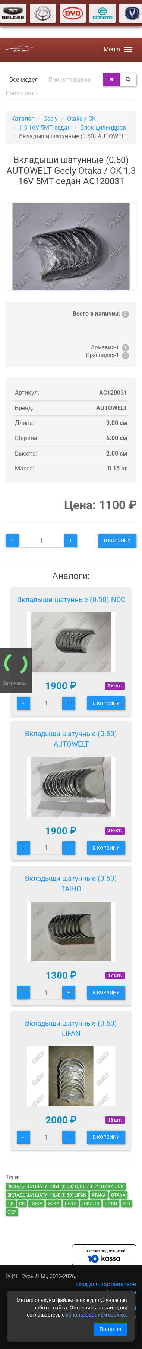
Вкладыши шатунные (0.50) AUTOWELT (71, 738)
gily (11, 1212)
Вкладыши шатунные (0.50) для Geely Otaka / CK (65, 1186)
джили (91, 1203)
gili (126, 1203)
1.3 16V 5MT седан (45, 127)
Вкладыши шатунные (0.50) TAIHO (71, 883)
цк (10, 1203)
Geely (50, 118)
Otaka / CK (81, 118)
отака (118, 1195)
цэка (36, 1203)
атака (99, 1195)
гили (111, 1203)
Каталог (22, 118)
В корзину (117, 540)
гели (71, 1203)
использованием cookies (96, 1315)
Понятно (110, 1329)
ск (22, 1203)
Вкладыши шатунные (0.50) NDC (71, 599)
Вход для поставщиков (105, 1284)
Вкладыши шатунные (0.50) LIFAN (71, 1028)
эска (54, 1203)
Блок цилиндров (103, 127)
